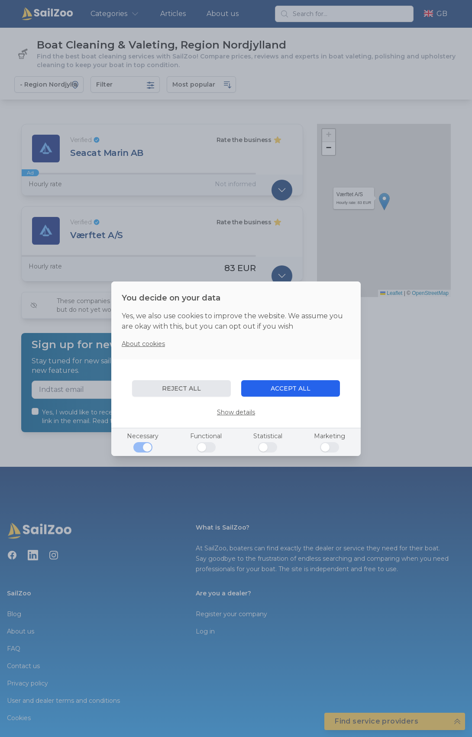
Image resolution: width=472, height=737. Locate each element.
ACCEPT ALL (290, 388)
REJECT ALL (181, 388)
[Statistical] (267, 447)
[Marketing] (329, 447)
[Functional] (206, 447)
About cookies (143, 344)
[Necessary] (142, 447)
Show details (236, 412)
